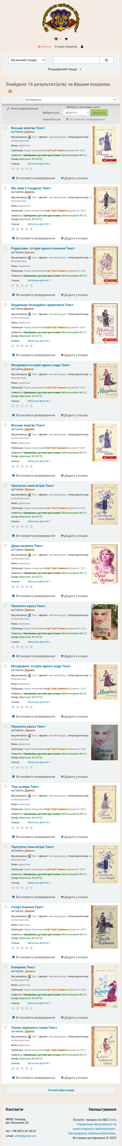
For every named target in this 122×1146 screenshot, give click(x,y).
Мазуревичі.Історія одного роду (40, 365)
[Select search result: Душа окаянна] (5, 545)
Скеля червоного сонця (34, 1027)
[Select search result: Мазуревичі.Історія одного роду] (5, 365)
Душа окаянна (27, 546)
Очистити (44, 46)
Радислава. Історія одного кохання (43, 248)
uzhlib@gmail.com (25, 1135)
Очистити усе (52, 119)
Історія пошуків (66, 46)
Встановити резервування (33, 178)
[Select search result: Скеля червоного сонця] (5, 1027)
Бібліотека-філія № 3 (39, 163)
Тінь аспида (25, 787)
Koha (112, 1120)
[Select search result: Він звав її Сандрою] (5, 188)
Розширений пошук (64, 69)
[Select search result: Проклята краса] (5, 605)
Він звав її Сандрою (31, 188)
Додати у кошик (74, 178)
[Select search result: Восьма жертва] (5, 127)
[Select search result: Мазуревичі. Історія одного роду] (5, 666)
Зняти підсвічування (22, 108)
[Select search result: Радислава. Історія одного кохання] (5, 248)
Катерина (23, 967)
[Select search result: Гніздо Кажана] (5, 906)
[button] (66, 39)
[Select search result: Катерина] (5, 967)
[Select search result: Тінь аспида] (5, 786)
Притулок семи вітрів (32, 485)
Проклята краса (28, 606)
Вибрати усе (51, 112)
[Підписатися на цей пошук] (10, 90)
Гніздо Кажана (27, 907)
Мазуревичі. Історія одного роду (41, 666)
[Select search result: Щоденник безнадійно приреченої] (5, 304)
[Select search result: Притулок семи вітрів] (5, 485)
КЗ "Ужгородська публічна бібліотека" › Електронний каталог (62, 18)
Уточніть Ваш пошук (61, 1090)
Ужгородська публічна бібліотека (92, 1133)
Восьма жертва (28, 128)
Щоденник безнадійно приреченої (42, 305)
